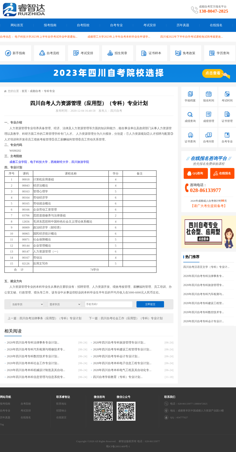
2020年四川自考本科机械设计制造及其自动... (36, 370)
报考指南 (50, 25)
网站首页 (17, 25)
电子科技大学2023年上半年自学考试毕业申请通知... (46, 36)
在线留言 (61, 417)
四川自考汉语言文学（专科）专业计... (206, 266)
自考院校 (83, 25)
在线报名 (216, 25)
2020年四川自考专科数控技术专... (203, 312)
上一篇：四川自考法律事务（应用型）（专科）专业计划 (44, 318)
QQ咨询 (198, 173)
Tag (2, 424)
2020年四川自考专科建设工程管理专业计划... (122, 349)
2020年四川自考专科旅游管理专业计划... (119, 342)
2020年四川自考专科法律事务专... (203, 276)
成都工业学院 (18, 161)
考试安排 (149, 25)
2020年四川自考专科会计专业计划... (116, 356)
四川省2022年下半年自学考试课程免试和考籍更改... (191, 36)
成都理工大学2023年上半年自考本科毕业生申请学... (119, 36)
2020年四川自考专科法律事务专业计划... (33, 342)
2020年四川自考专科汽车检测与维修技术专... (36, 349)
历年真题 (183, 25)
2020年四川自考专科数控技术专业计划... (33, 356)
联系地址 (61, 403)
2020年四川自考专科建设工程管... (203, 303)
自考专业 (116, 25)
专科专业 (49, 91)
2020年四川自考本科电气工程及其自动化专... (122, 370)
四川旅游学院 (80, 161)
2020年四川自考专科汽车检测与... (203, 294)
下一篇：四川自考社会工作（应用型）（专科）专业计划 (126, 318)
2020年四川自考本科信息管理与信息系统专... (36, 377)
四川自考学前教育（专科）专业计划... (117, 377)
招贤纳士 (61, 410)
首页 (24, 91)
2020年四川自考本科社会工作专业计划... (33, 363)
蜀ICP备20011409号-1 (118, 446)
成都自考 (35, 91)
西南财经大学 (59, 161)
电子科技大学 (39, 161)
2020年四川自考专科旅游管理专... (203, 285)
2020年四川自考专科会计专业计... (203, 321)
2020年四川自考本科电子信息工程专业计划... (122, 363)
